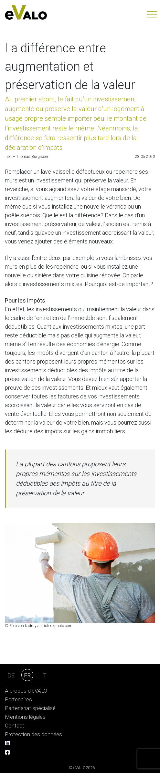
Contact (14, 725)
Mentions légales (25, 717)
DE (11, 675)
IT (44, 675)
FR (27, 675)
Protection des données (33, 734)
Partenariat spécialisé (30, 708)
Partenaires (18, 699)
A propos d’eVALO (26, 691)
